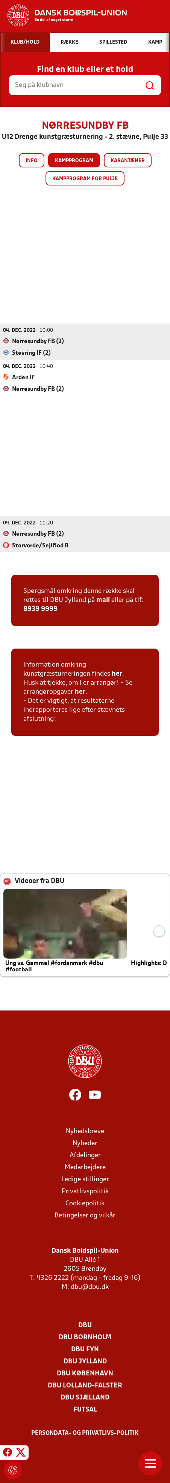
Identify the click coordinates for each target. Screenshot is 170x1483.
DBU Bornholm (85, 1337)
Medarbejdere (85, 1167)
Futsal (85, 1409)
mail (103, 600)
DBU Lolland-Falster (85, 1385)
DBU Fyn (85, 1349)
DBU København (85, 1373)
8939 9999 (40, 609)
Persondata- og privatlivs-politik (85, 1433)
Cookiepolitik (85, 1203)
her (117, 673)
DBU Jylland (85, 1361)
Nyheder (85, 1143)
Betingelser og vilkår (85, 1215)
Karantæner (128, 160)
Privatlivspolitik (85, 1191)
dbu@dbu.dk (90, 1287)
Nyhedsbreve (85, 1131)
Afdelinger (85, 1155)
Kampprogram (74, 160)
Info (32, 160)
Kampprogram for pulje (85, 178)
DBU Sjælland (85, 1397)
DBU (85, 1325)
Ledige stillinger (85, 1179)
